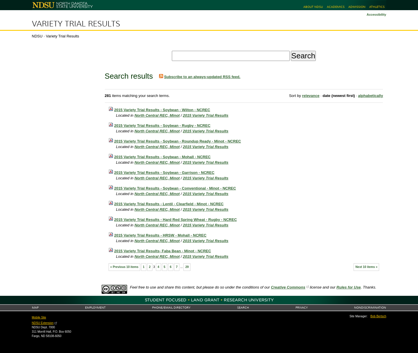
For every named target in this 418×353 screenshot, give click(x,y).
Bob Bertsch (378, 316)
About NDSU (313, 7)
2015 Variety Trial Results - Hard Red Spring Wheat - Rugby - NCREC (175, 219)
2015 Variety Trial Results (205, 115)
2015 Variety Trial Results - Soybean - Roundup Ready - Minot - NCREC (177, 141)
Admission (356, 7)
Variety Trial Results (76, 23)
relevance (310, 95)
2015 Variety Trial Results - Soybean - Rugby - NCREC (162, 125)
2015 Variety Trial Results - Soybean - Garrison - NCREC (164, 172)
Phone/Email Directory (171, 307)
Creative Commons (288, 287)
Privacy (302, 307)
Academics (336, 7)
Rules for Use (348, 287)
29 (187, 267)
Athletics (377, 7)
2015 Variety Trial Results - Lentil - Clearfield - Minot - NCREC (169, 204)
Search (243, 307)
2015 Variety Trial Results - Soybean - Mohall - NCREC (162, 157)
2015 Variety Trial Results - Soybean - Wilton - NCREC (162, 110)
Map (35, 307)
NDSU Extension (43, 323)
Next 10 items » (367, 267)
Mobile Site (39, 317)
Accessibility (376, 14)
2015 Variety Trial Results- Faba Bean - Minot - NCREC (162, 251)
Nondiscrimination (370, 307)
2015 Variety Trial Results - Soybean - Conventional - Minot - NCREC (175, 188)
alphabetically (370, 95)
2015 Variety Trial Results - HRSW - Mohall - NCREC (160, 235)
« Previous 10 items (124, 267)
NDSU (37, 36)
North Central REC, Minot (157, 115)
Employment (95, 307)
